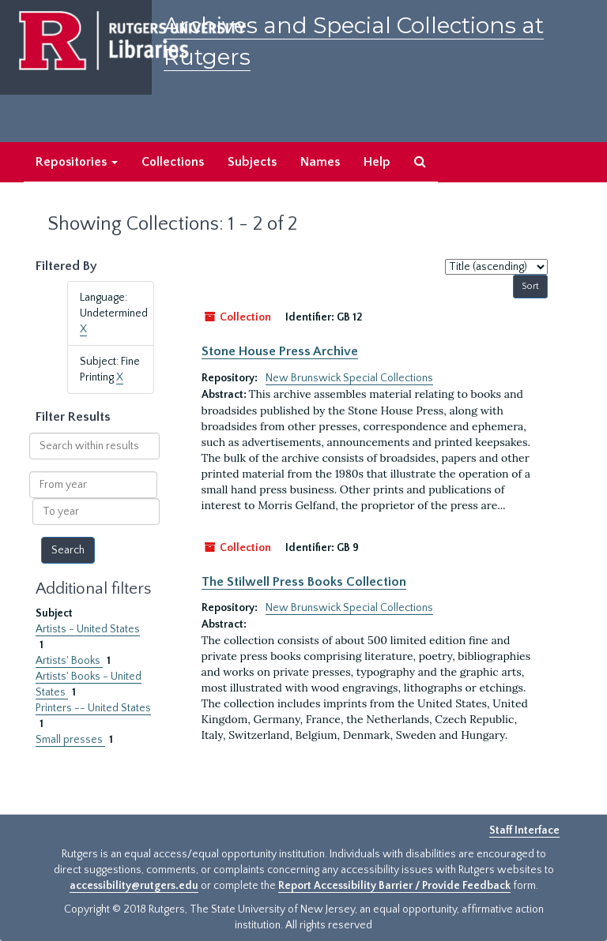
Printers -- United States (93, 708)
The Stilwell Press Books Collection (304, 582)
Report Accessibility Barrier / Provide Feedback (394, 885)
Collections (172, 162)
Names (320, 162)
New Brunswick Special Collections (349, 378)
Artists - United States (88, 629)
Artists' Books (69, 660)
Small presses (70, 739)
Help (377, 162)
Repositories (77, 162)
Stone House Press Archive (280, 351)
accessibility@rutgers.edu (134, 885)
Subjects (252, 162)
